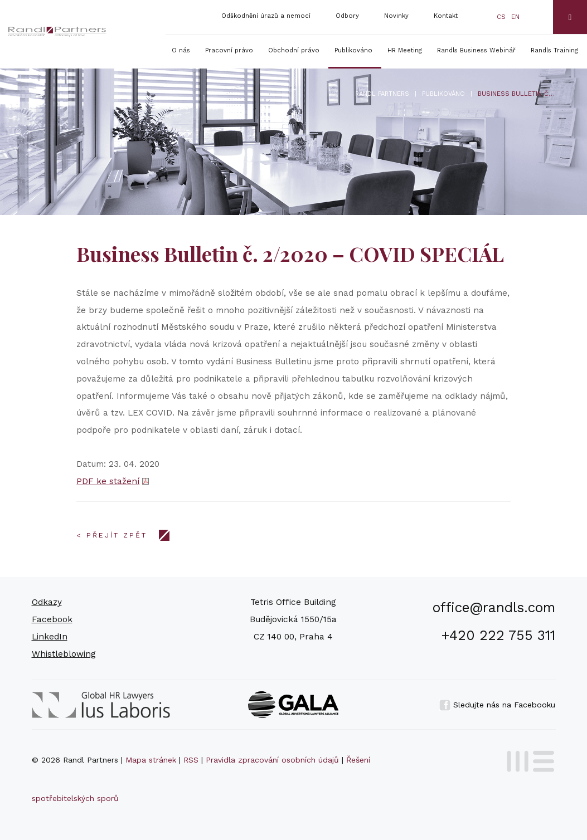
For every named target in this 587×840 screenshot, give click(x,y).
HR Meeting (404, 50)
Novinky (396, 15)
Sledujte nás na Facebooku (497, 704)
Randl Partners (382, 93)
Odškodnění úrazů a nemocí (266, 15)
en (515, 17)
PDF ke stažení (107, 481)
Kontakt (446, 15)
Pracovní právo (229, 50)
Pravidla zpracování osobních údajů (272, 759)
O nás (181, 50)
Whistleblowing (64, 654)
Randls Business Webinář (476, 50)
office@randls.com (494, 607)
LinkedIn (49, 637)
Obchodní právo (293, 50)
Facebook (52, 619)
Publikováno (353, 50)
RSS (190, 759)
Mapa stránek (150, 759)
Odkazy (47, 602)
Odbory (347, 15)
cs (501, 17)
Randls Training (554, 50)
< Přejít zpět (111, 535)
